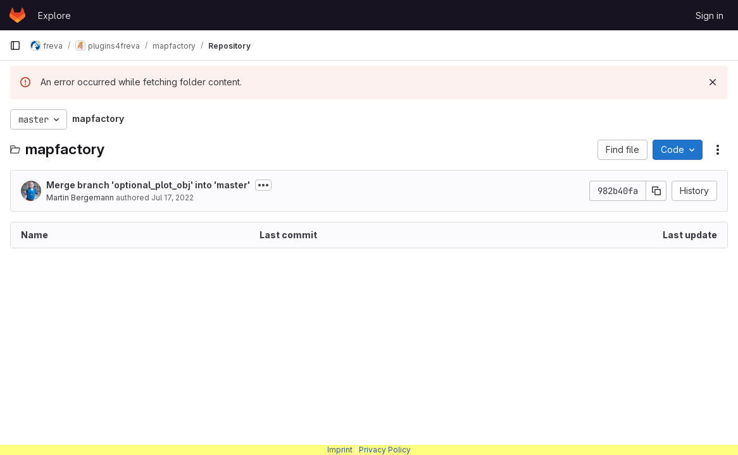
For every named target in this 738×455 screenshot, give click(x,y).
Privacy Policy (385, 449)
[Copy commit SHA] (656, 191)
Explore (54, 15)
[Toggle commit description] (263, 185)
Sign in (709, 15)
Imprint (340, 449)
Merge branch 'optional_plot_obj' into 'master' (148, 184)
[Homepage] (17, 15)
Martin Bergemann (80, 197)
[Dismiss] (712, 82)
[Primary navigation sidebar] (15, 45)
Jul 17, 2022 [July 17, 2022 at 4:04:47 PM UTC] (172, 197)
